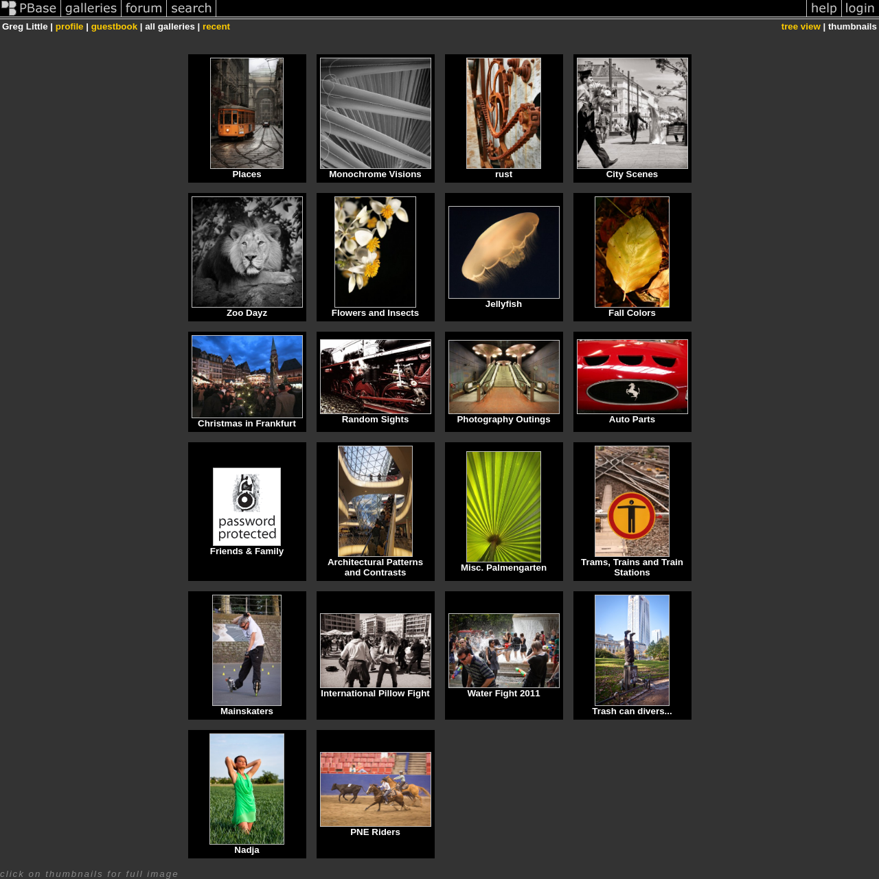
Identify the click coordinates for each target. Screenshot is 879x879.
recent (216, 26)
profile (70, 26)
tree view (801, 26)
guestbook (114, 26)
